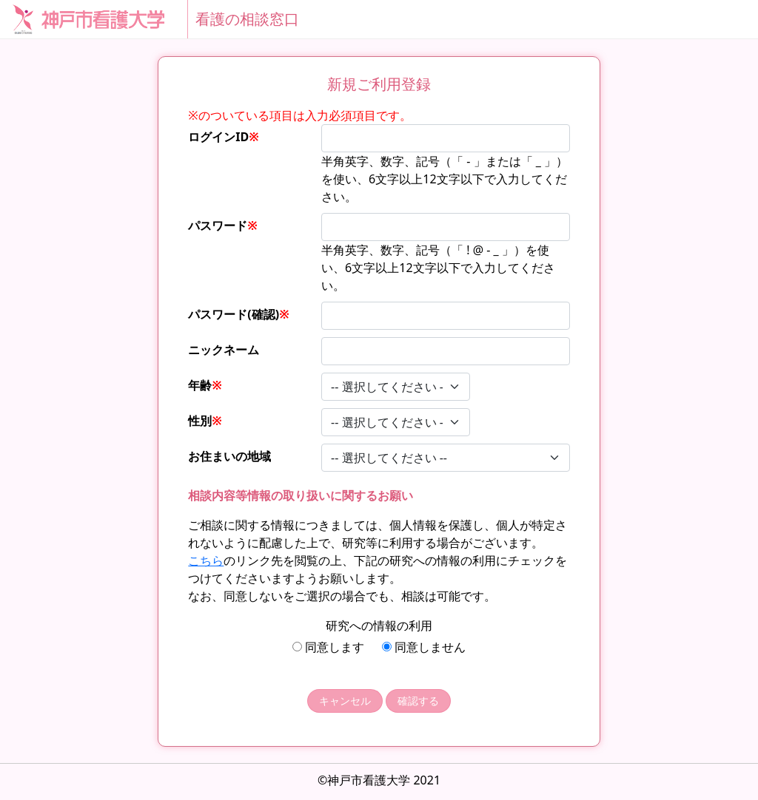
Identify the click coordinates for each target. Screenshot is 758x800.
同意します (328, 647)
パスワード (223, 225)
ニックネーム (223, 350)
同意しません (424, 647)
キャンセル (345, 701)
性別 (205, 421)
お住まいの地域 (229, 456)
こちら (206, 560)
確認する (418, 701)
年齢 (205, 385)
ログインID (223, 137)
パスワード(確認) (238, 314)
